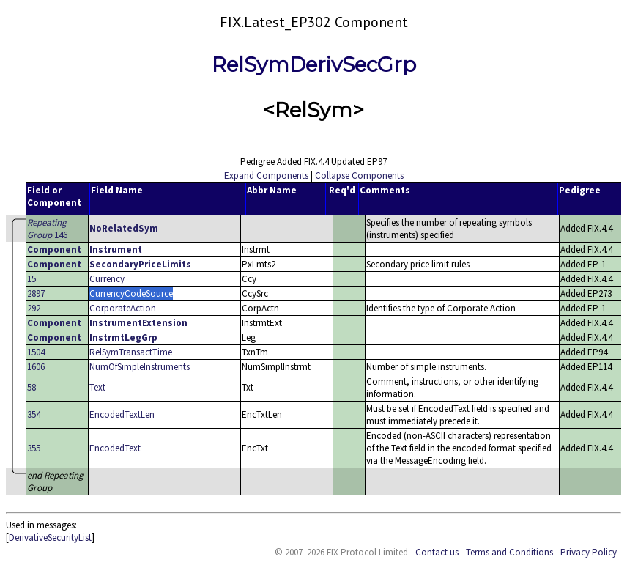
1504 (36, 352)
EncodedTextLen (122, 414)
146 (47, 228)
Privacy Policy (588, 552)
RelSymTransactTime (130, 352)
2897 (36, 293)
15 (31, 279)
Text (97, 387)
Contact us (437, 552)
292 (33, 308)
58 (31, 387)
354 (33, 414)
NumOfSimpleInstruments (139, 367)
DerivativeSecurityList (50, 537)
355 (33, 448)
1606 (36, 367)
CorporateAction (122, 308)
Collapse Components (359, 175)
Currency (107, 279)
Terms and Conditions (509, 552)
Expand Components (266, 175)
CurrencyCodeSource (131, 293)
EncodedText (115, 448)
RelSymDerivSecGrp (314, 64)
